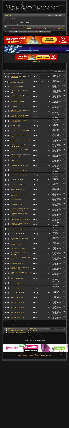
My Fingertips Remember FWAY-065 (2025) (20, 214)
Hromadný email (7, 354)
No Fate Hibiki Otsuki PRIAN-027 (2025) (19, 91)
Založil (35, 71)
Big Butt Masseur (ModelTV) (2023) (20, 130)
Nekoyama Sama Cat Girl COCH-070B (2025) (20, 258)
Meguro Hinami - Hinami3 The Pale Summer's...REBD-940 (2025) (20, 116)
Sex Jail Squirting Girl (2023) (18, 101)
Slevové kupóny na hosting (34, 355)
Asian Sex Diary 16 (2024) (17, 317)
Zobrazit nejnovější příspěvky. (11, 18)
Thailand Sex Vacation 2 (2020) (19, 175)
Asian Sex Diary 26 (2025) (17, 234)
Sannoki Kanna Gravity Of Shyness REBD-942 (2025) (20, 111)
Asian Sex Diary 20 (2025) (17, 297)
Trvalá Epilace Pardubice (23, 354)
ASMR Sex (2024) (15, 126)
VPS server (52, 354)
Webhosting (42, 355)
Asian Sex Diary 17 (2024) (17, 312)
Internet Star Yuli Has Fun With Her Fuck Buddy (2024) (20, 121)
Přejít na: (48, 329)
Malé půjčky (25, 355)
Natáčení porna (32, 354)
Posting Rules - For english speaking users (18, 76)
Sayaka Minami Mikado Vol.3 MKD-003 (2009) (21, 140)
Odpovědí (43, 71)
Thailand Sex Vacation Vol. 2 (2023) (20, 165)
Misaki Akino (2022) (16, 199)
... (11, 68)
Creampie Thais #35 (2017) (18, 229)
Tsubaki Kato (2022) (16, 160)
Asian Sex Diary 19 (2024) (17, 302)
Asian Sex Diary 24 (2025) (17, 283)
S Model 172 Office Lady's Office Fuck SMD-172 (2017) (20, 194)
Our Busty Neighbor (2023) (17, 263)
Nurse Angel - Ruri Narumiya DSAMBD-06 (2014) (18, 243)
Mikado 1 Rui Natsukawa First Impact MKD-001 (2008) (20, 145)
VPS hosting (38, 354)
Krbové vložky (48, 355)
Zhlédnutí (49, 71)
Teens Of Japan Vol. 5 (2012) (18, 189)
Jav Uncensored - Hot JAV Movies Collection (19, 81)
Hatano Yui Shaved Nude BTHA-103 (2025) (20, 150)
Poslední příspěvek (58, 71)
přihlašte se (11, 21)
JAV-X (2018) (14, 106)
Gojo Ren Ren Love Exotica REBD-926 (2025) (21, 273)
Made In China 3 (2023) (17, 86)
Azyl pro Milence (14, 354)
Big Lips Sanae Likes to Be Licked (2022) (19, 239)
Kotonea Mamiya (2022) (17, 204)
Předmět (21, 71)
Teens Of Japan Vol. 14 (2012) (18, 184)
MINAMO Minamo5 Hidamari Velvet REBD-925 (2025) (20, 268)
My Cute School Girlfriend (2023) (19, 248)
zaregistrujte (19, 21)
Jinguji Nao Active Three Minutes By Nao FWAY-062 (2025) (20, 96)
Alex (40, 66)
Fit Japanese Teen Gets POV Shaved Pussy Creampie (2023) (20, 209)
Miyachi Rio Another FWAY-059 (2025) (20, 219)
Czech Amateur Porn (46, 354)
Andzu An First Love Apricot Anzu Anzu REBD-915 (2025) (21, 155)
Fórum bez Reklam (36, 61)
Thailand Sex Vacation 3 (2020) (19, 170)
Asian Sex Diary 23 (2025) (17, 288)
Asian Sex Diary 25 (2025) (17, 278)
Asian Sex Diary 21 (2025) (17, 293)
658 (22, 82)
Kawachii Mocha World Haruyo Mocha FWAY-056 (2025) (20, 224)
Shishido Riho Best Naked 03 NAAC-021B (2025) (20, 253)
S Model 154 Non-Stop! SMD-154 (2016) (19, 135)
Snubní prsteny (59, 354)
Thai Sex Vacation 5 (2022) (17, 180)
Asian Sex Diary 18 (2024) (17, 307)
